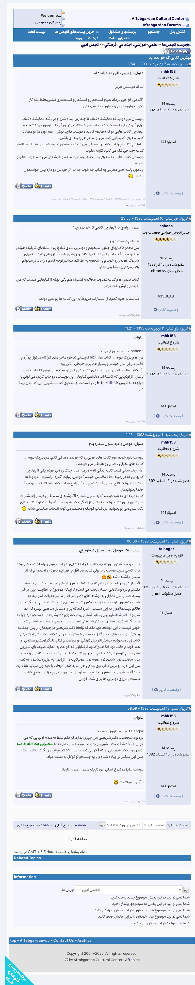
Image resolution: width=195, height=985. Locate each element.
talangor (162, 549)
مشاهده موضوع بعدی (29, 825)
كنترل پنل (172, 31)
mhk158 (163, 71)
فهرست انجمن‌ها (170, 44)
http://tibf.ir (102, 382)
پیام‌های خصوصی (43, 22)
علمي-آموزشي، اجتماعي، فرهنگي (126, 44)
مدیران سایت (114, 38)
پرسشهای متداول (118, 31)
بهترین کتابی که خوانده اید (165, 57)
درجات (88, 38)
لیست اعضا (32, 31)
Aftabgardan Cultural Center (154, 18)
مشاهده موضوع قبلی (67, 825)
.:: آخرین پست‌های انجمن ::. (72, 31)
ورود (73, 38)
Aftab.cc (127, 960)
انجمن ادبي (85, 44)
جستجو (149, 31)
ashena (161, 226)
